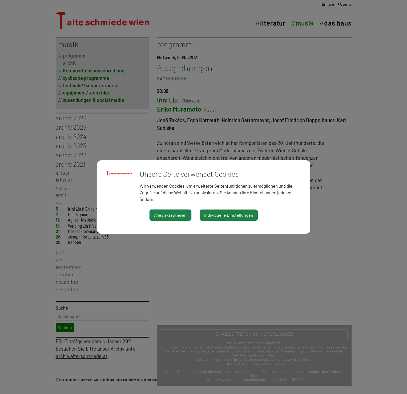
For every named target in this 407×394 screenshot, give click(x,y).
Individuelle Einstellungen (228, 214)
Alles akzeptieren (170, 214)
